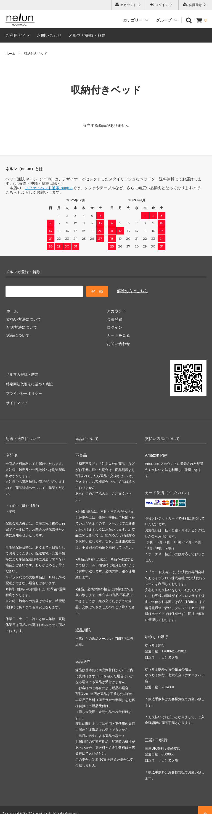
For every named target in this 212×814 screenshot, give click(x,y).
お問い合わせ (49, 35)
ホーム (10, 54)
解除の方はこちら (132, 290)
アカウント (128, 4)
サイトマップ (17, 397)
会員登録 (195, 4)
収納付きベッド (35, 54)
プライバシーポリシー (25, 389)
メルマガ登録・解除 (87, 35)
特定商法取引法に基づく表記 (31, 381)
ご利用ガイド (18, 35)
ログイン (162, 4)
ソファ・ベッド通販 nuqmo (49, 188)
